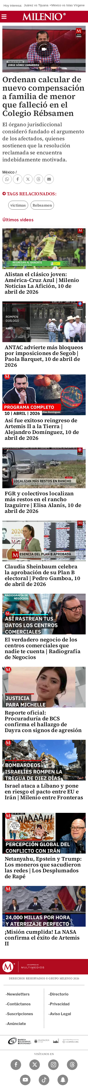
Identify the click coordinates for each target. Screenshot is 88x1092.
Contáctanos (19, 1004)
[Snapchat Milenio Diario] (62, 1080)
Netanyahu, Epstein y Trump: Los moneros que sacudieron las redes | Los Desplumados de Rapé (43, 867)
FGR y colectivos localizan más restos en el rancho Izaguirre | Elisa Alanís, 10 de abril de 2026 (43, 502)
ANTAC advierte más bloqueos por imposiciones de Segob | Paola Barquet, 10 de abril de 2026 (44, 356)
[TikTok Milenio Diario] (44, 1080)
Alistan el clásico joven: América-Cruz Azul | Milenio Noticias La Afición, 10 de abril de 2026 (42, 283)
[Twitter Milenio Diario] (34, 1064)
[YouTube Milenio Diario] (25, 1080)
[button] (4, 18)
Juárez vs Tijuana (36, 5)
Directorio (59, 994)
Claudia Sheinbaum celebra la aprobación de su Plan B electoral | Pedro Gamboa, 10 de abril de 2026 (42, 575)
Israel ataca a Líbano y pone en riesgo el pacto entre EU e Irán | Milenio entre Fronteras (44, 791)
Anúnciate (16, 1024)
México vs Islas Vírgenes (68, 5)
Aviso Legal (60, 1014)
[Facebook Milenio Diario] (16, 1064)
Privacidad (60, 1004)
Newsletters (18, 994)
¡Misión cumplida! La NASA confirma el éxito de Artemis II (42, 937)
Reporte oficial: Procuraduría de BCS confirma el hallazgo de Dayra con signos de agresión (43, 721)
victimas (18, 205)
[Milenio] (44, 16)
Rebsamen (42, 205)
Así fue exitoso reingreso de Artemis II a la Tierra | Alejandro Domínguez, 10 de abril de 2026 (42, 429)
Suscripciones (20, 1014)
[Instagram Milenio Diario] (53, 1064)
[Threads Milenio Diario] (72, 1064)
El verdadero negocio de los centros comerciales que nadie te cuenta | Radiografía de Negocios (42, 648)
